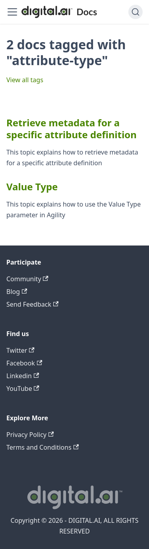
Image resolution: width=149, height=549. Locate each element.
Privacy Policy (30, 434)
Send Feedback (32, 304)
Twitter (20, 350)
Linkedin (22, 375)
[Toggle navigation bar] (12, 12)
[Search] (135, 12)
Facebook (24, 363)
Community (27, 278)
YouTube (22, 388)
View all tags (24, 79)
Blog (16, 291)
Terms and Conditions (42, 447)
